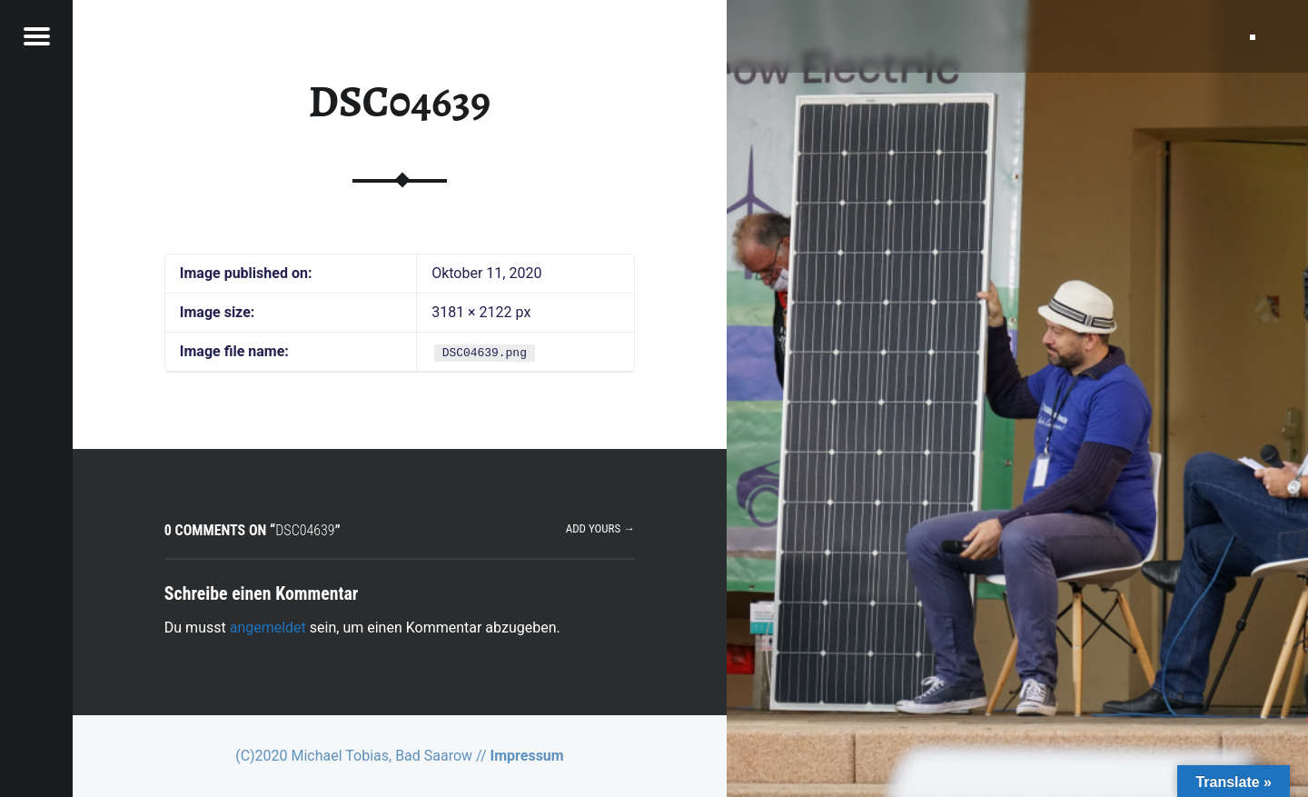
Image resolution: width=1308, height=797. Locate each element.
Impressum (527, 755)
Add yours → (600, 528)
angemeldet (268, 627)
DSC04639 (400, 102)
